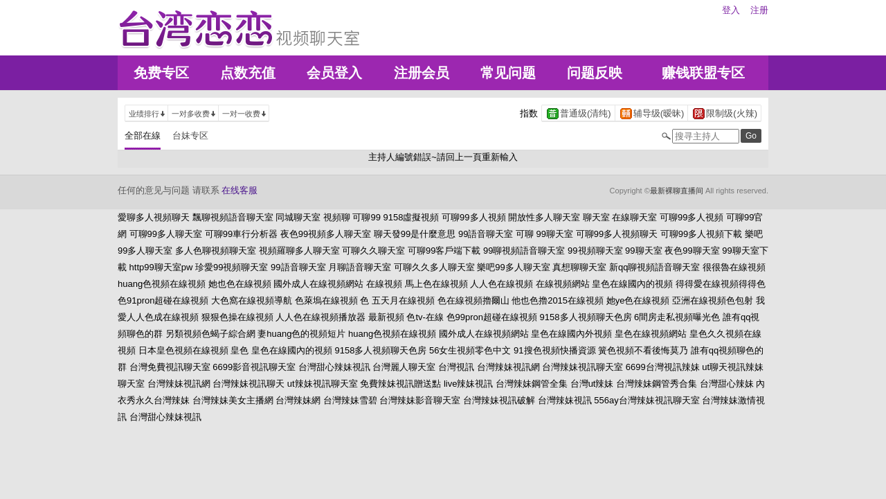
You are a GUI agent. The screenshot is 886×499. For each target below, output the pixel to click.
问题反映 (594, 72)
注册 (759, 10)
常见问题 (508, 72)
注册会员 (421, 72)
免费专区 (161, 72)
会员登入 (334, 72)
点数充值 (247, 72)
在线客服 (239, 190)
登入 (731, 10)
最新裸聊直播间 (676, 190)
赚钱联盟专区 (703, 72)
